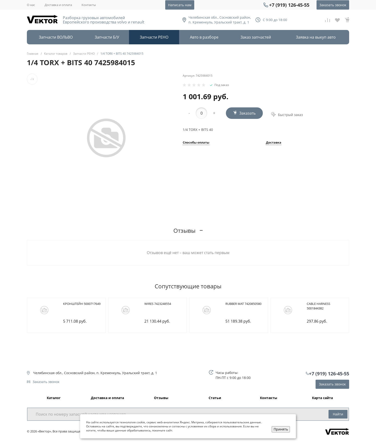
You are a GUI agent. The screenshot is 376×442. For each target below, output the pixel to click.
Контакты (89, 5)
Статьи (215, 398)
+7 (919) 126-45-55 (289, 4)
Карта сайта (322, 398)
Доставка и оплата (58, 5)
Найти (338, 414)
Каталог (54, 398)
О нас (31, 5)
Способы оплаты (196, 143)
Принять (281, 429)
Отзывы (161, 398)
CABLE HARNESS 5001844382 (318, 306)
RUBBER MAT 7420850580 (243, 304)
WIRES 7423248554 (157, 304)
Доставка (273, 143)
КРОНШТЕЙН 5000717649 (81, 304)
